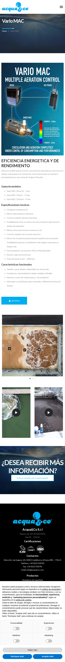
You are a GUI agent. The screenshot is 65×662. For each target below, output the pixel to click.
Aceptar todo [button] (47, 656)
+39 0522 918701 (36, 563)
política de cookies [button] (23, 600)
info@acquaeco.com (35, 570)
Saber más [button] (32, 650)
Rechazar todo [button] (17, 656)
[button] (3, 345)
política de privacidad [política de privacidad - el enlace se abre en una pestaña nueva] (51, 589)
